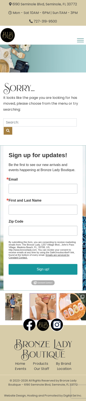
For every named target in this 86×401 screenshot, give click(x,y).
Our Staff (41, 368)
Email (13, 179)
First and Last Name (25, 200)
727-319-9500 (45, 21)
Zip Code (16, 221)
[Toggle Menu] (80, 40)
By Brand (63, 363)
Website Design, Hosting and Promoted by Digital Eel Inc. (43, 395)
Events (20, 368)
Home (20, 363)
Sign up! (43, 269)
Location (64, 368)
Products (40, 363)
